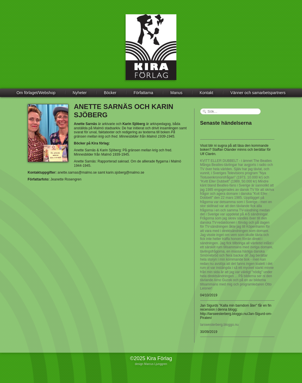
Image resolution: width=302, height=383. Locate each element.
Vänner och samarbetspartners (257, 92)
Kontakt (206, 92)
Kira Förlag (151, 51)
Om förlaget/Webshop (35, 92)
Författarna (143, 92)
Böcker (110, 92)
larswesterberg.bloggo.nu (219, 325)
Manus (176, 92)
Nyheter (80, 92)
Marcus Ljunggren (155, 364)
